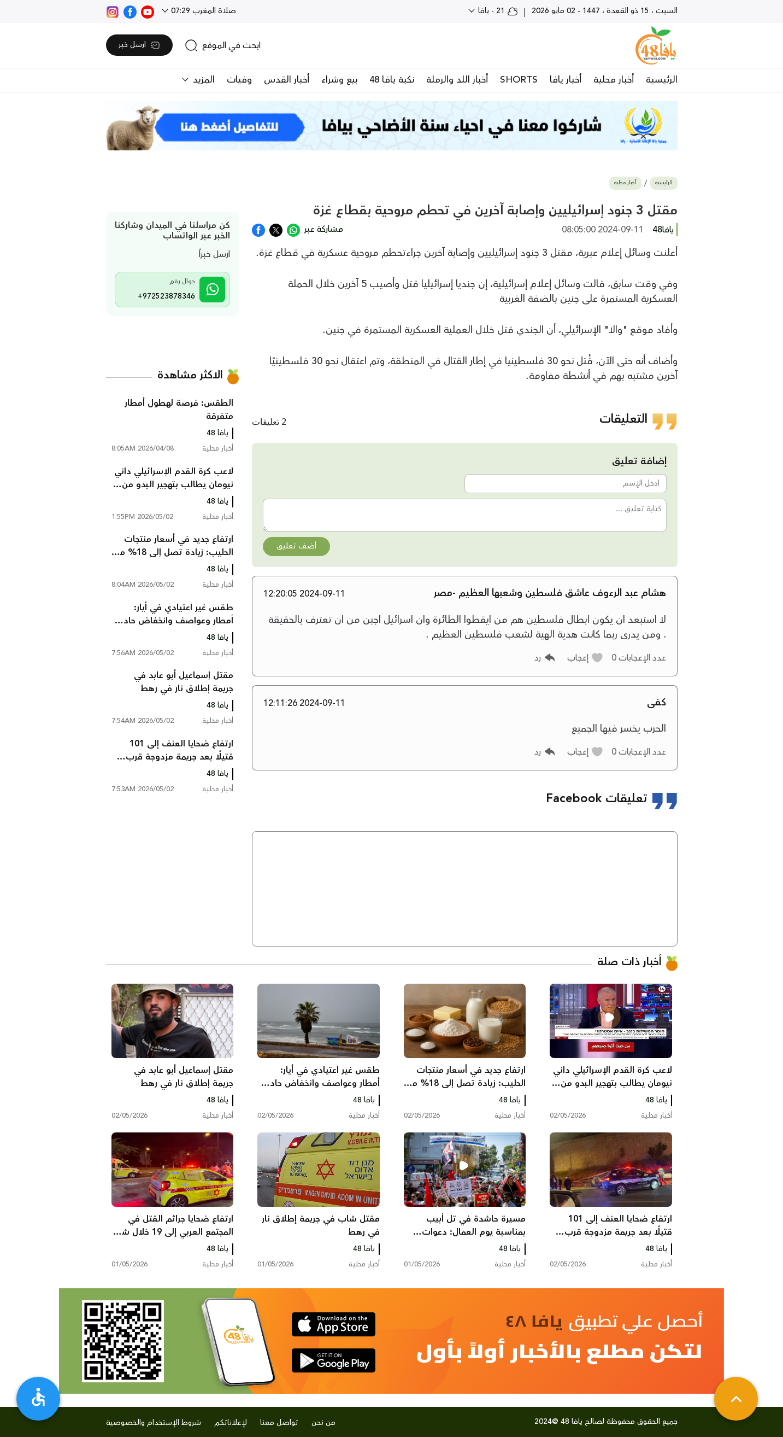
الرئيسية (662, 80)
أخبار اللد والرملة (457, 80)
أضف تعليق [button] (296, 546)
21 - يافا (497, 11)
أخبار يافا (565, 80)
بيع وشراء (339, 80)
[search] (222, 45)
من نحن (323, 1423)
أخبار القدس (286, 80)
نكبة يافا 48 (391, 80)
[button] (585, 658)
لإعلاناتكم (230, 1423)
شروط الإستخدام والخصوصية (153, 1423)
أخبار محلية (613, 80)
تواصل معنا (279, 1423)
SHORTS (519, 80)
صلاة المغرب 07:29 (202, 11)
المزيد (202, 80)
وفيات (239, 80)
